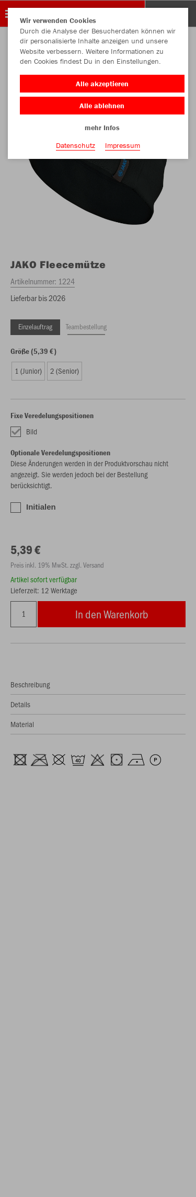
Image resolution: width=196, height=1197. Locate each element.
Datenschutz (75, 145)
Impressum (122, 145)
